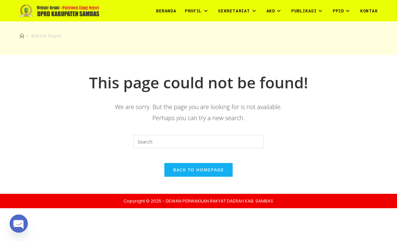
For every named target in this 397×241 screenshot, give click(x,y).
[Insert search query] (198, 141)
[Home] (22, 36)
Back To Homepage (198, 175)
